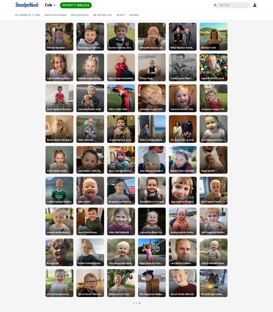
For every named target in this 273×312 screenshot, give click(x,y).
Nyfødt (134, 15)
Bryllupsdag (80, 15)
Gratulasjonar (56, 15)
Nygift (121, 15)
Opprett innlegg (75, 5)
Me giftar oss (102, 15)
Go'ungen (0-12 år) (27, 15)
